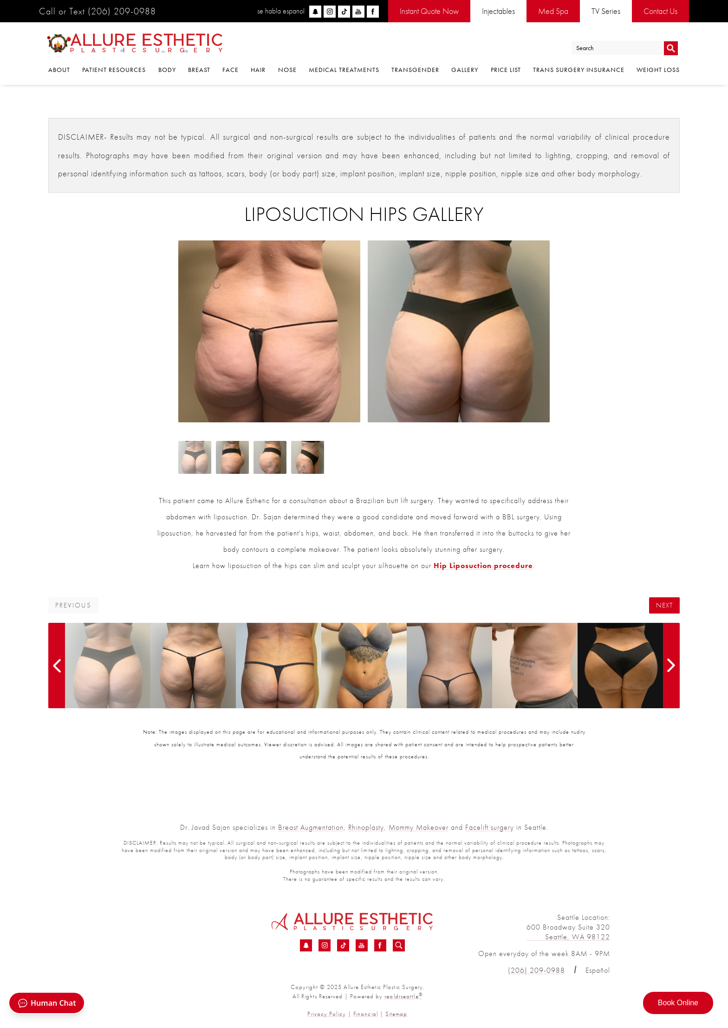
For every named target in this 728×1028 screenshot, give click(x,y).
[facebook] (373, 12)
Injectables (498, 11)
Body (167, 70)
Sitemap (396, 1013)
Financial (365, 1013)
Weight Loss (658, 70)
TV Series (606, 11)
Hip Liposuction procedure (483, 565)
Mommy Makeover (418, 827)
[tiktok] (344, 12)
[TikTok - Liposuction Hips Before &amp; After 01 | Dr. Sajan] (343, 945)
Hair (258, 70)
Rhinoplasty (366, 827)
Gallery (464, 70)
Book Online (678, 1003)
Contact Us (660, 11)
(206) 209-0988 (122, 11)
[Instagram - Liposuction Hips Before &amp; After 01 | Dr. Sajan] (324, 945)
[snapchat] (315, 12)
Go (671, 48)
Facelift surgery (489, 827)
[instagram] (330, 12)
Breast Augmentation (311, 827)
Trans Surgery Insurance (578, 70)
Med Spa (553, 11)
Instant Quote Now (429, 11)
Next (664, 605)
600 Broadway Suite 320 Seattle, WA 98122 (568, 931)
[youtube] (358, 12)
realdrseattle (403, 996)
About (59, 70)
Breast (199, 70)
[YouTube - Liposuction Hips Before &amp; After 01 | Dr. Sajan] (362, 945)
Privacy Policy (327, 1013)
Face (230, 70)
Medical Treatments (344, 70)
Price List (506, 70)
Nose (287, 70)
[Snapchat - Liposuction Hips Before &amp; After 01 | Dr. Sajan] (306, 945)
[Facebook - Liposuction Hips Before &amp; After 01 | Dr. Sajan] (380, 945)
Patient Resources (114, 70)
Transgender (415, 70)
